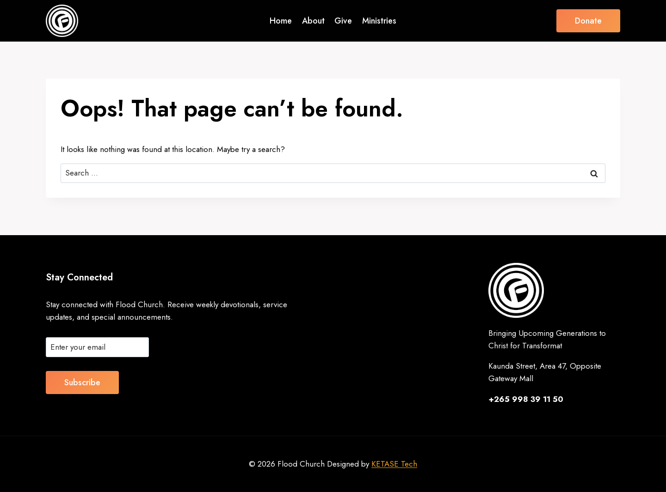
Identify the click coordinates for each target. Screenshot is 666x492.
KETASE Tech (394, 463)
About (313, 21)
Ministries (379, 21)
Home (281, 21)
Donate (588, 21)
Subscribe (82, 383)
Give (343, 21)
